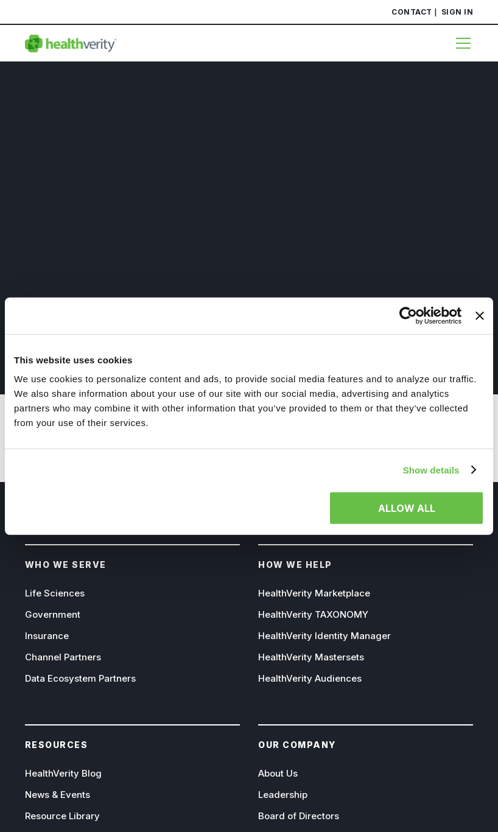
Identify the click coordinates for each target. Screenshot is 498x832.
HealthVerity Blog (63, 773)
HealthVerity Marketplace (314, 593)
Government (52, 614)
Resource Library (62, 816)
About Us (278, 773)
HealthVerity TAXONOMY (313, 614)
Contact (411, 11)
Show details (431, 469)
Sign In (457, 11)
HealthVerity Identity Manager (324, 635)
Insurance (47, 635)
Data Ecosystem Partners (80, 678)
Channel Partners (63, 657)
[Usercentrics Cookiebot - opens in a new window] (408, 315)
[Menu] (458, 43)
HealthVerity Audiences (310, 678)
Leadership (282, 794)
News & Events (57, 794)
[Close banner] (479, 315)
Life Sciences (55, 593)
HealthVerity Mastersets (311, 657)
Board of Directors (298, 816)
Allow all (406, 508)
